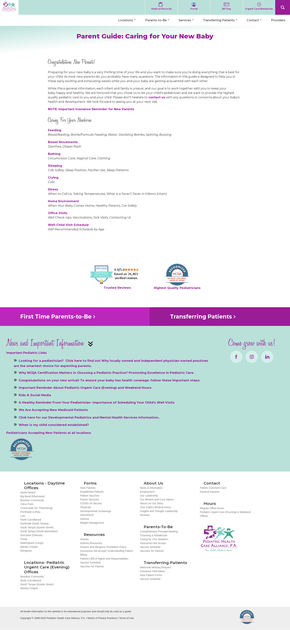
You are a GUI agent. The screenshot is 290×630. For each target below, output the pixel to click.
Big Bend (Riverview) (32, 496)
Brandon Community (32, 500)
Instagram (252, 357)
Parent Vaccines (89, 499)
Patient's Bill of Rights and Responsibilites (104, 558)
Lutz (22, 515)
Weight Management (92, 522)
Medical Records (161, 8)
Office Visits (57, 213)
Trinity (23, 539)
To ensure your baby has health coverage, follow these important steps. (140, 380)
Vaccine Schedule (90, 562)
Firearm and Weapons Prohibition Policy (103, 547)
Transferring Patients (219, 20)
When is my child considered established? (54, 424)
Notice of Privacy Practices (102, 618)
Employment (147, 491)
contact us (156, 97)
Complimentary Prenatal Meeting (159, 531)
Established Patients (92, 491)
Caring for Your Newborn (154, 539)
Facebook (236, 357)
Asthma (84, 518)
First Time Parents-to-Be (56, 316)
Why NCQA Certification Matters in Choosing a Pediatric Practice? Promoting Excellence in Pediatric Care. (106, 373)
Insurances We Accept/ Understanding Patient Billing (106, 552)
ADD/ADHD (87, 515)
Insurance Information (152, 571)
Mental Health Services (118, 417)
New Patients (87, 487)
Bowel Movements (63, 142)
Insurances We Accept (153, 543)
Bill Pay (226, 8)
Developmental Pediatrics (69, 417)
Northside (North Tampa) (34, 523)
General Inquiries (210, 491)
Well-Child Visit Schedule (68, 225)
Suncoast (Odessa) (31, 535)
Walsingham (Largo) (32, 542)
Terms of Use (126, 618)
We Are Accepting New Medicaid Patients (53, 410)
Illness (53, 189)
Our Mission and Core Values (157, 499)
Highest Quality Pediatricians (177, 288)
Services (185, 20)
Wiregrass (26, 550)
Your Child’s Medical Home (155, 507)
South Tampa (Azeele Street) (37, 527)
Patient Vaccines (89, 495)
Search (282, 7)
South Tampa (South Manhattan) (39, 531)
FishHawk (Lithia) (30, 511)
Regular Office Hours (212, 508)
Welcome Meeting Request (155, 567)
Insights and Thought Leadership (159, 511)
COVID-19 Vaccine (91, 503)
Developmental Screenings (95, 511)
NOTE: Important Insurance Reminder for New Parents (91, 109)
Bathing (54, 154)
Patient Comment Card (213, 487)
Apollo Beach (28, 492)
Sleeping (55, 165)
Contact (253, 20)
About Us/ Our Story (151, 503)
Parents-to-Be (156, 20)
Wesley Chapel (29, 546)
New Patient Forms (151, 575)
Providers (278, 20)
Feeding (54, 130)
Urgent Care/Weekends (259, 8)
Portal (194, 8)
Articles (84, 539)
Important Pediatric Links (26, 353)
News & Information (151, 487)
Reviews (145, 515)
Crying (53, 177)
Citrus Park (26, 504)
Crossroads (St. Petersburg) (36, 508)
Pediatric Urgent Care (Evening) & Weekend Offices (225, 514)
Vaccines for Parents (92, 566)
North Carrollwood (30, 519)
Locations (125, 20)
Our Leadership (149, 495)
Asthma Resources (91, 543)
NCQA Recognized (247, 617)
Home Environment (63, 201)
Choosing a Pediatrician (153, 535)
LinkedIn (267, 357)
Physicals (85, 507)
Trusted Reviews (117, 287)
